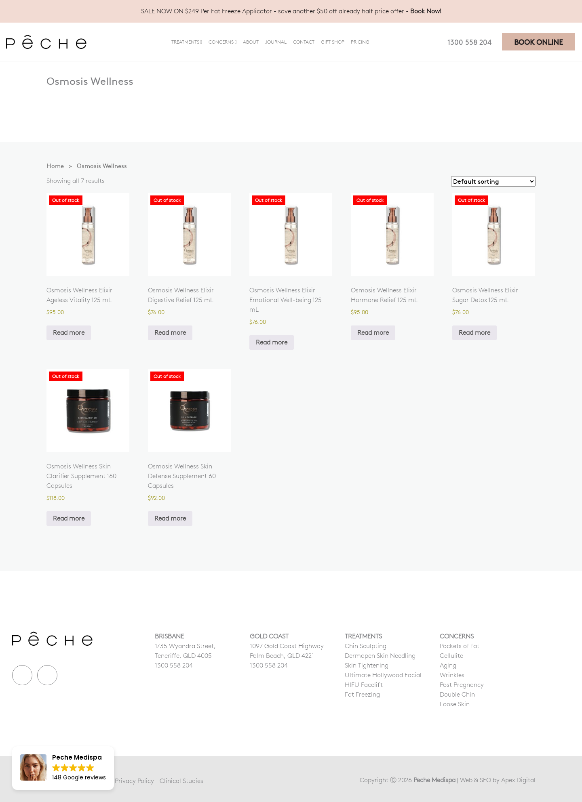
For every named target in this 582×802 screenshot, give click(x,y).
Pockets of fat (459, 646)
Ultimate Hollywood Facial (383, 675)
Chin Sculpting (365, 646)
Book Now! (425, 11)
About (251, 42)
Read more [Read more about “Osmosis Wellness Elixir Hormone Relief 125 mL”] (373, 332)
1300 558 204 (469, 42)
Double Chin (457, 694)
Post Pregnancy (462, 685)
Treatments (185, 42)
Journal (276, 42)
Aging (448, 665)
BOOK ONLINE (538, 42)
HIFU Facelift (364, 685)
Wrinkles (452, 675)
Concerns (221, 42)
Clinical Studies (181, 781)
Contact (303, 42)
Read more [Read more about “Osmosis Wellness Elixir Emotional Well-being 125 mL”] (271, 342)
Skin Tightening (366, 665)
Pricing (360, 42)
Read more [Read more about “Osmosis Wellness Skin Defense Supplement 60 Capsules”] (170, 518)
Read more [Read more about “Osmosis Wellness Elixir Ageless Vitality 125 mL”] (68, 332)
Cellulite (451, 655)
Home (55, 166)
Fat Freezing (362, 694)
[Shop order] (493, 181)
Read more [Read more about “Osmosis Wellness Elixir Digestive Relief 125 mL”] (170, 332)
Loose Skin (455, 704)
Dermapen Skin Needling (380, 655)
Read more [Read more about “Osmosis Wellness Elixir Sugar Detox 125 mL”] (474, 332)
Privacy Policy (134, 781)
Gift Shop (332, 42)
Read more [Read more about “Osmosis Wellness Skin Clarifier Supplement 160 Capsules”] (68, 518)
